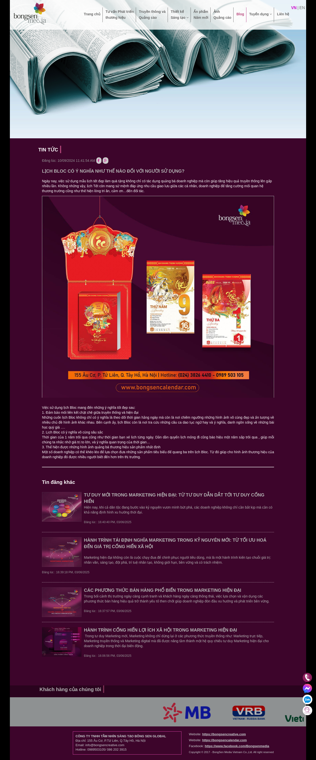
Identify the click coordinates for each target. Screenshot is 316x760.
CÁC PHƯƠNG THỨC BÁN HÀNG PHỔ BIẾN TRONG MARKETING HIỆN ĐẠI (162, 590)
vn (293, 8)
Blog (240, 17)
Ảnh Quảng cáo (223, 15)
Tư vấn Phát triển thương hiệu (119, 15)
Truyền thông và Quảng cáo (152, 15)
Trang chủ (92, 17)
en (302, 8)
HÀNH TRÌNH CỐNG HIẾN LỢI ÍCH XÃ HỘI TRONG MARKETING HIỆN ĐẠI (160, 630)
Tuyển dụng (260, 17)
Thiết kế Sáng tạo (179, 15)
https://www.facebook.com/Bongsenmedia (237, 746)
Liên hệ (283, 17)
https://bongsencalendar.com (224, 740)
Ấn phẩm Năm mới (201, 15)
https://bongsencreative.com (224, 734)
